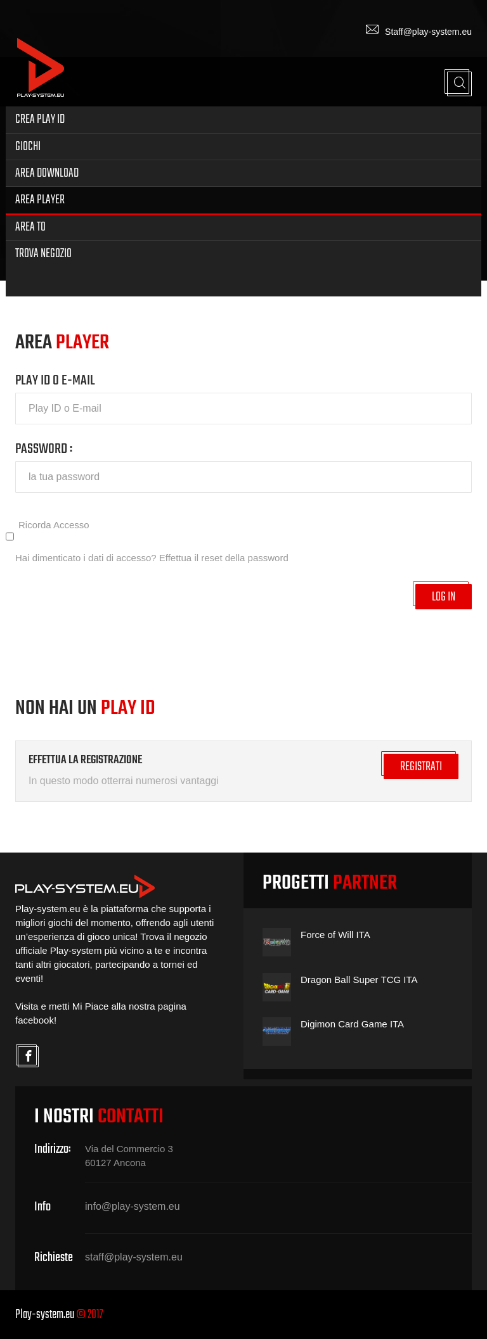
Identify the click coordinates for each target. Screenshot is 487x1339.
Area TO (30, 227)
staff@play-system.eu (134, 1257)
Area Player (40, 200)
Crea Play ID (40, 119)
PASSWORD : (43, 449)
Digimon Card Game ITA (352, 1024)
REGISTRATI (421, 767)
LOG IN (443, 597)
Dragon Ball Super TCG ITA (359, 979)
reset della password (245, 557)
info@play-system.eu (132, 1206)
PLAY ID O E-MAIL (55, 380)
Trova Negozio (43, 253)
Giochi (28, 146)
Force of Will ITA (335, 934)
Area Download (47, 173)
